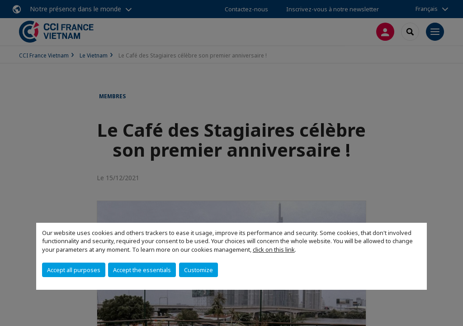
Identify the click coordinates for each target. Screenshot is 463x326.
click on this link (274, 249)
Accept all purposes (73, 270)
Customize (198, 270)
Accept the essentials (142, 270)
